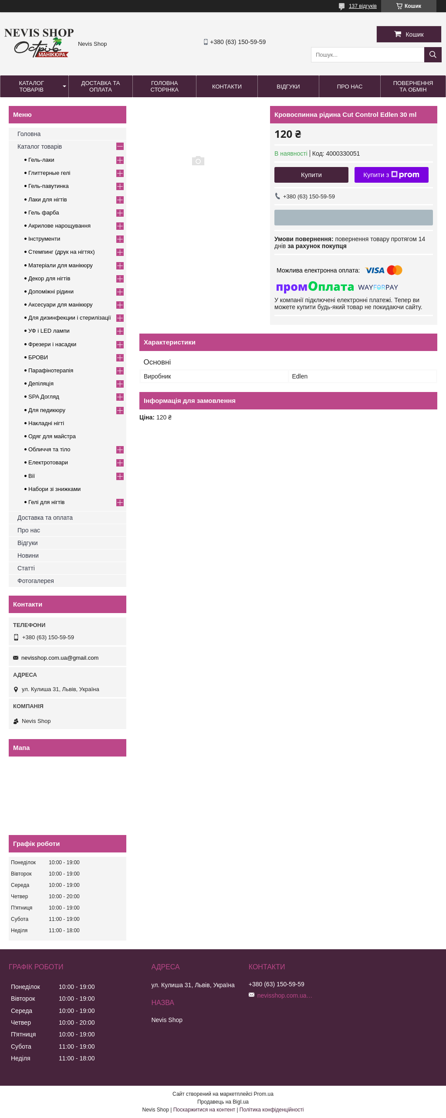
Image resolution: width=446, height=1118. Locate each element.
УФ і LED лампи (49, 330)
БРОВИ (38, 357)
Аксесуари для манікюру (60, 304)
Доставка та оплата (100, 86)
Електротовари (48, 462)
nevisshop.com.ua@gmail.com (59, 657)
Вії (31, 476)
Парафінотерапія (50, 370)
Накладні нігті (46, 423)
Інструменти (44, 238)
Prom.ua (264, 1094)
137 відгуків (363, 6)
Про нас (350, 86)
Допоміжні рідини (51, 291)
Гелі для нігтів (46, 502)
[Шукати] (433, 54)
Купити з (391, 175)
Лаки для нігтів (47, 199)
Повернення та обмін (413, 86)
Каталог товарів (31, 86)
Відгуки (288, 86)
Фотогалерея (35, 580)
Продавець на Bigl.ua (223, 1102)
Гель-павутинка (48, 186)
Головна (29, 133)
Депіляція (41, 383)
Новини (28, 555)
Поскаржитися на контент (204, 1110)
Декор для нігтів (49, 278)
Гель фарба (43, 212)
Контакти (227, 86)
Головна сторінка (165, 86)
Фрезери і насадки (52, 344)
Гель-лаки (41, 160)
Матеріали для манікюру (60, 265)
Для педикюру (46, 410)
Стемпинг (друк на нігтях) (61, 252)
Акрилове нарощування (59, 225)
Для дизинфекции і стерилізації (69, 317)
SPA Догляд (43, 396)
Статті (26, 568)
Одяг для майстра (52, 436)
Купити (311, 174)
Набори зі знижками (54, 489)
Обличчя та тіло (49, 449)
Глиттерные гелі (49, 173)
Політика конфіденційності (272, 1110)
